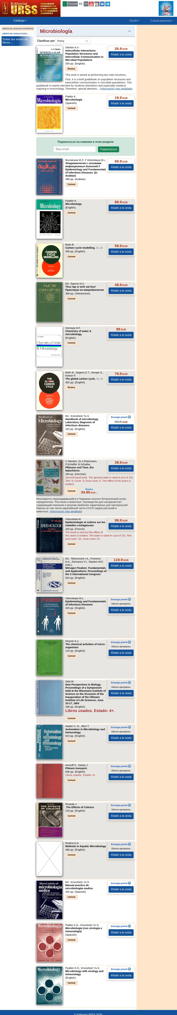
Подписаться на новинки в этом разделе (86, 141)
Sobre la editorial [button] (75, 10)
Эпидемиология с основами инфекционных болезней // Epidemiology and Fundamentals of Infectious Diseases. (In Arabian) (85, 169)
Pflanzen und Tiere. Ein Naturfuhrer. (79, 469)
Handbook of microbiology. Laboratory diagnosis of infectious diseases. (82, 422)
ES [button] (80, 3)
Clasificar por (46, 40)
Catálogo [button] (19, 20)
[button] (91, 4)
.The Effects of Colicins (79, 807)
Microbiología (73, 99)
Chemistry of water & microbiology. (78, 333)
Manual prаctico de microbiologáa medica (79, 887)
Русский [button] (72, 3)
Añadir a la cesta (121, 54)
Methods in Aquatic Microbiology (85, 846)
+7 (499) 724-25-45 (123, 3)
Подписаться (108, 149)
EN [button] (86, 3)
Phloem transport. (76, 768)
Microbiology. (73, 203)
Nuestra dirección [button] (100, 10)
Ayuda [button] (133, 20)
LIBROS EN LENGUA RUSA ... (15, 34)
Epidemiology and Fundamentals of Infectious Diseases (85, 603)
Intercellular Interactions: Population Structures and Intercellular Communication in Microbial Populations (84, 55)
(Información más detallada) (116, 88)
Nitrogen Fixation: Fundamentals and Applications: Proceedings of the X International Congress (85, 571)
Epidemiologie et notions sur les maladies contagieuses (85, 524)
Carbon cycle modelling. (84, 247)
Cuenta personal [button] (161, 20)
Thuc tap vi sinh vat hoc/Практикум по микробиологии (84, 288)
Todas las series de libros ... (15, 41)
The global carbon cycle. (84, 378)
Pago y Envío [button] (123, 10)
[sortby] (73, 41)
